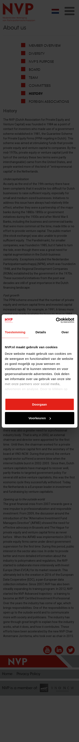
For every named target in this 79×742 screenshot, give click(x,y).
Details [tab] (40, 332)
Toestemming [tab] (15, 332)
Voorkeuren (39, 418)
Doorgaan (39, 404)
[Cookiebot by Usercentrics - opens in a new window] (56, 320)
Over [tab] (65, 332)
